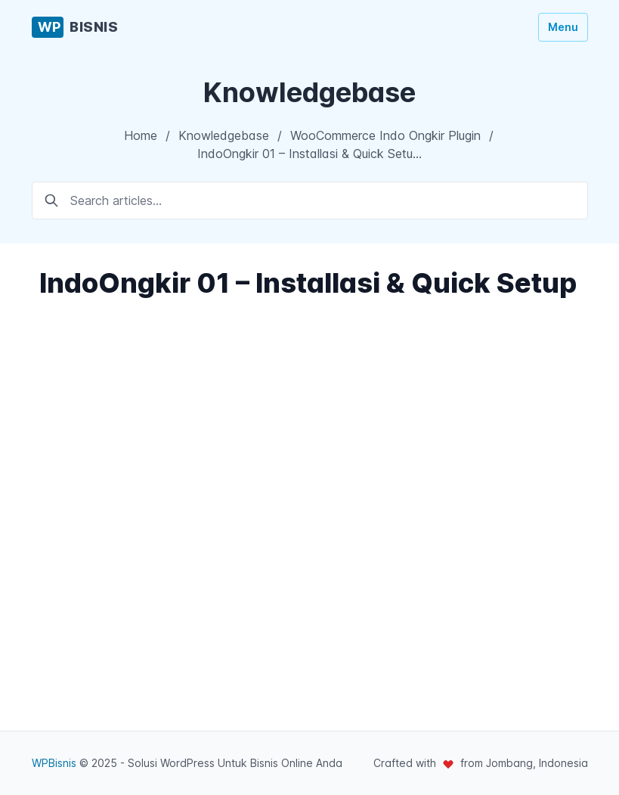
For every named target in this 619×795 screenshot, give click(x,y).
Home (140, 135)
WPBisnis (54, 762)
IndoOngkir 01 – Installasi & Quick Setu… (309, 153)
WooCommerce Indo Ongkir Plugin (385, 135)
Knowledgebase (223, 135)
